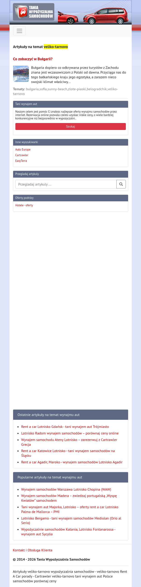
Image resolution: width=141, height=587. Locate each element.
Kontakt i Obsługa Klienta (33, 550)
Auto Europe (23, 149)
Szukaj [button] (70, 126)
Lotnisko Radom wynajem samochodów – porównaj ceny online (70, 433)
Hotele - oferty (24, 205)
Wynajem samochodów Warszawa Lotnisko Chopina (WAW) (66, 489)
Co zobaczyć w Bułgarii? (33, 58)
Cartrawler (21, 155)
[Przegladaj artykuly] (66, 184)
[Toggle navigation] (19, 30)
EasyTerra (21, 161)
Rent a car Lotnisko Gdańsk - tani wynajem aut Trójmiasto (65, 426)
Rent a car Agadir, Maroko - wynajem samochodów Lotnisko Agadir (72, 462)
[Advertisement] (31, 283)
